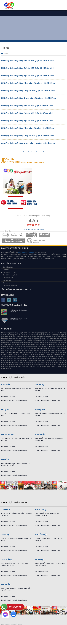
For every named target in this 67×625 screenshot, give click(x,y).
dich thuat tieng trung (26, 252)
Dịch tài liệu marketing (10, 285)
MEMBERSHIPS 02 (14, 235)
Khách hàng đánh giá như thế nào (33, 229)
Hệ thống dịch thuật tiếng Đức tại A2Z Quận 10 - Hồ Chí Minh (27, 68)
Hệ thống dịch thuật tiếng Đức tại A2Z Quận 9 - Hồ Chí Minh (27, 113)
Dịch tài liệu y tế (8, 277)
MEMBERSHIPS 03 (21, 235)
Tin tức (6, 53)
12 (46, 151)
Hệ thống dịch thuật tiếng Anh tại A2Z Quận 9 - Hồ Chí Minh (27, 106)
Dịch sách (6, 269)
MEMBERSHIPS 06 (14, 241)
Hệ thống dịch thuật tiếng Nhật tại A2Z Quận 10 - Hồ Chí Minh (28, 83)
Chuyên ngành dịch (11, 263)
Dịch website (7, 280)
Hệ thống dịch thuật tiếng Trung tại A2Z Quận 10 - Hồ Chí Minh (28, 98)
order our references (31, 202)
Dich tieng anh (9, 6)
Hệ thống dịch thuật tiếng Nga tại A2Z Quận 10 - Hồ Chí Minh (27, 76)
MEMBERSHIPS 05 (44, 235)
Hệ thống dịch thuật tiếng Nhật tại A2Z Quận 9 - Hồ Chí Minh (27, 128)
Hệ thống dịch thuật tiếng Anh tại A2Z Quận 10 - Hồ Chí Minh (27, 61)
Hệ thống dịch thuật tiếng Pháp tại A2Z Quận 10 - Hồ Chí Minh (28, 91)
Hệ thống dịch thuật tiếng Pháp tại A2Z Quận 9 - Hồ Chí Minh (27, 136)
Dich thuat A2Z (6, 624)
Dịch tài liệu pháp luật (10, 275)
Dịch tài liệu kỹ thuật (9, 272)
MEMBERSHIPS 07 (36, 241)
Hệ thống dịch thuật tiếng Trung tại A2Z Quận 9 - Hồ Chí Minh (28, 143)
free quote (11, 202)
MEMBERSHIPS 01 (5, 235)
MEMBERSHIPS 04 (31, 235)
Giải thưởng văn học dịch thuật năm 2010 (18, 319)
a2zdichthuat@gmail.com (32, 162)
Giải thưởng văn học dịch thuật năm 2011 (18, 310)
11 (43, 151)
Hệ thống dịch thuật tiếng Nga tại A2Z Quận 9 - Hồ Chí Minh (27, 121)
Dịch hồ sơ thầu (8, 267)
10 (39, 151)
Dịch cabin (6, 283)
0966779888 (15, 607)
